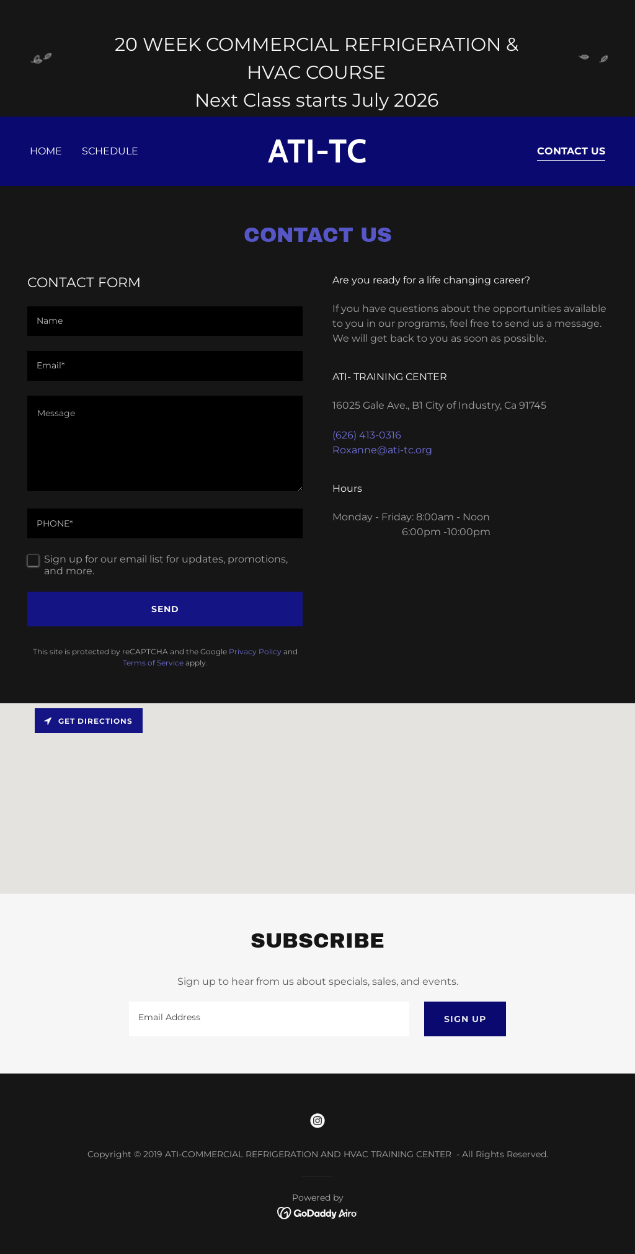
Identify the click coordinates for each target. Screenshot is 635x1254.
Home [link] (46, 151)
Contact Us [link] (571, 151)
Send (165, 609)
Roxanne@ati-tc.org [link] (382, 450)
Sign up (465, 1019)
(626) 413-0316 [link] (366, 435)
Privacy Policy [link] (255, 651)
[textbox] (165, 321)
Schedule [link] (110, 151)
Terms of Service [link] (153, 662)
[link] (317, 159)
